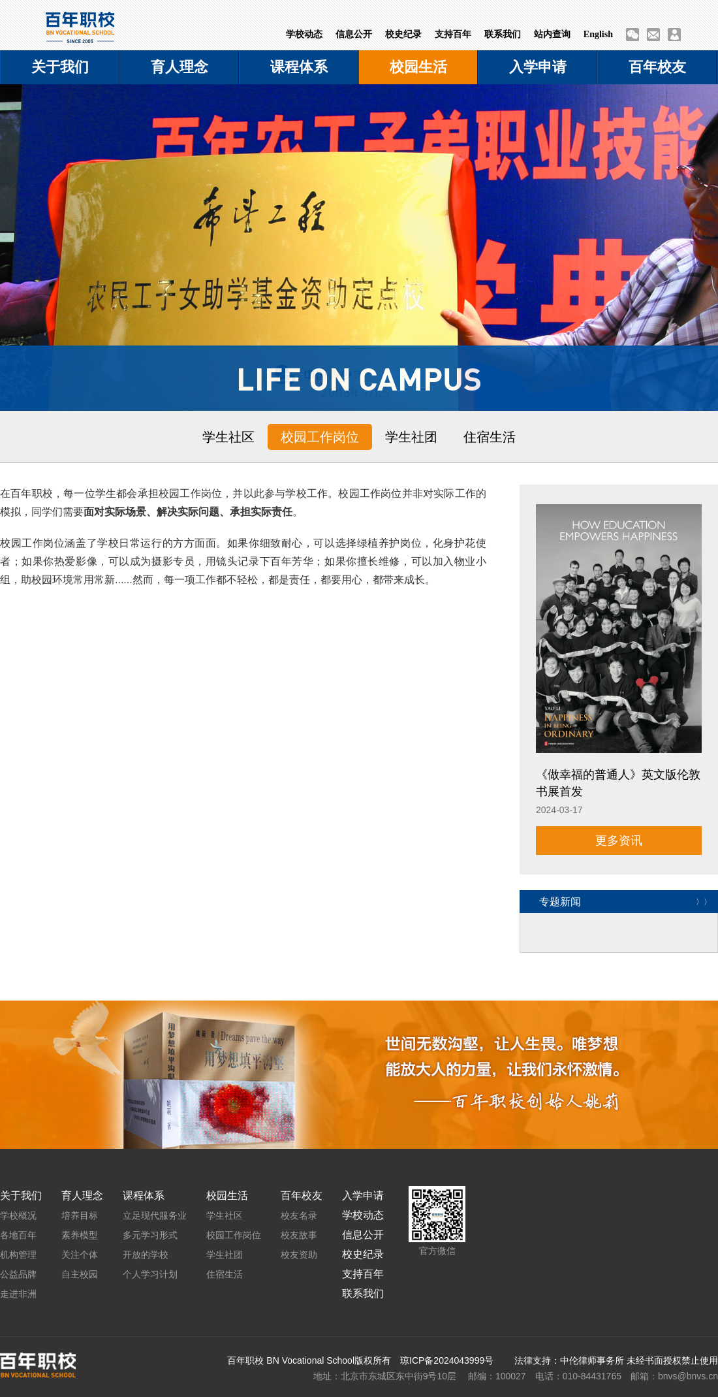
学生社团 (411, 437)
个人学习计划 (150, 1274)
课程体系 (299, 67)
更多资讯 (618, 840)
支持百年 (453, 34)
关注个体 (79, 1254)
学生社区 (228, 437)
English (598, 34)
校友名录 (299, 1215)
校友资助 (299, 1254)
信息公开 (354, 34)
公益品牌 (18, 1274)
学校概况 (18, 1215)
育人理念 (179, 67)
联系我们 (502, 34)
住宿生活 (489, 437)
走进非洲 (18, 1294)
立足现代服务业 (155, 1215)
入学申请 (538, 67)
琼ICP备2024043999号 (446, 1360)
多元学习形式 (150, 1235)
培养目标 (79, 1215)
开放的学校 (145, 1254)
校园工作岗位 (320, 437)
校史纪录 (403, 34)
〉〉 (703, 901)
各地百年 (18, 1235)
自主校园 (79, 1274)
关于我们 (60, 67)
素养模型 (79, 1235)
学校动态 (304, 34)
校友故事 (299, 1235)
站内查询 (552, 34)
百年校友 (657, 67)
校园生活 (418, 67)
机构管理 (18, 1254)
